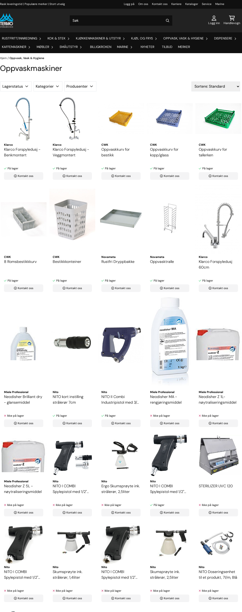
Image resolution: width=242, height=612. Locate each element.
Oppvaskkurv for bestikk (115, 152)
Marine (219, 4)
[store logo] (6, 20)
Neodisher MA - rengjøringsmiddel (166, 399)
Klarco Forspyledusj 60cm (215, 264)
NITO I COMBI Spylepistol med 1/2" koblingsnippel (167, 489)
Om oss (143, 4)
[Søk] (121, 20)
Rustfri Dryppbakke (117, 261)
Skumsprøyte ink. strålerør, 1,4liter (67, 574)
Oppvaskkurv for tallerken (213, 152)
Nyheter (147, 47)
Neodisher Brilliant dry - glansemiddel (23, 399)
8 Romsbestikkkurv (20, 261)
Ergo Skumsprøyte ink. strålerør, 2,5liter (120, 489)
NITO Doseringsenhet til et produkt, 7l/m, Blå (218, 574)
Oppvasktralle (162, 261)
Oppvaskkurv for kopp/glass (164, 152)
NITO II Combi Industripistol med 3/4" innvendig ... (120, 399)
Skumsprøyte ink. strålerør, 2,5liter (165, 574)
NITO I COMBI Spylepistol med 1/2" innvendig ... (21, 574)
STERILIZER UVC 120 (216, 486)
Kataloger (191, 4)
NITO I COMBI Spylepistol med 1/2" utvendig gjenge (118, 574)
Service (207, 4)
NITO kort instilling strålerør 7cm (68, 399)
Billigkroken (100, 47)
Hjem (4, 58)
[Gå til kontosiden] (214, 20)
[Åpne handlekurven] (232, 20)
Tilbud (167, 47)
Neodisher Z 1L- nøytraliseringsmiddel (217, 399)
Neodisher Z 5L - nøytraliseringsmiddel (23, 489)
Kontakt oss (160, 4)
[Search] (167, 20)
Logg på (129, 4)
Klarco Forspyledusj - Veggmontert (71, 152)
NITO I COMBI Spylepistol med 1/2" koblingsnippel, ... (70, 489)
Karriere (176, 4)
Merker (184, 47)
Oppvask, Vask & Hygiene (26, 58)
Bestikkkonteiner (67, 261)
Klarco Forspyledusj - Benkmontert (22, 152)
